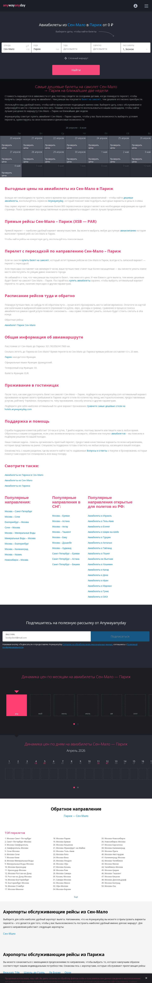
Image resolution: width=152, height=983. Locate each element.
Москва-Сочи (13, 854)
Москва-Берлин (63, 889)
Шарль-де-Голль (34, 972)
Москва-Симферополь (17, 845)
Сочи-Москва (13, 851)
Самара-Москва (63, 879)
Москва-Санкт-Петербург (19, 838)
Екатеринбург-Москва (18, 883)
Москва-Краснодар (17, 867)
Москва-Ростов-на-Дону (20, 873)
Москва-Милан (112, 864)
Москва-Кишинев (64, 845)
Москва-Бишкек (112, 876)
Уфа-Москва (62, 886)
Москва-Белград (112, 883)
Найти (76, 70)
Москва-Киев (13, 857)
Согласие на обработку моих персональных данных (87, 644)
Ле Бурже (55, 972)
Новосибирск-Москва (115, 841)
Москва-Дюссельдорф (115, 879)
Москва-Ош (110, 886)
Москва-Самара (63, 873)
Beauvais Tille (11, 972)
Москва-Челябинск (114, 860)
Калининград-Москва (115, 857)
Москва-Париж (63, 838)
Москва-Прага (111, 851)
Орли (68, 972)
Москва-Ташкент (113, 873)
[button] (74, 724)
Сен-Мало (9, 933)
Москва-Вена (62, 857)
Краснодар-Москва (17, 870)
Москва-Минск (63, 883)
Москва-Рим (62, 870)
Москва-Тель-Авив (65, 851)
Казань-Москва (63, 876)
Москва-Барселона (114, 845)
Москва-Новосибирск (115, 838)
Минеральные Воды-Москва (20, 864)
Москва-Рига (62, 854)
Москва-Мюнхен (15, 889)
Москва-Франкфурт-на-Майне (70, 848)
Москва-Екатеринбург (18, 879)
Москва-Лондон (64, 860)
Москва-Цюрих (112, 870)
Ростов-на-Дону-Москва (20, 876)
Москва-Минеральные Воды (20, 860)
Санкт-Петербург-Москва (19, 841)
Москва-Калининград (115, 848)
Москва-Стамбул (16, 886)
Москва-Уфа (62, 864)
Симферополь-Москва (17, 848)
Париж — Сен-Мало (76, 816)
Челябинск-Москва (114, 867)
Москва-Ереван (63, 841)
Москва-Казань (63, 867)
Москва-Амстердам (114, 854)
